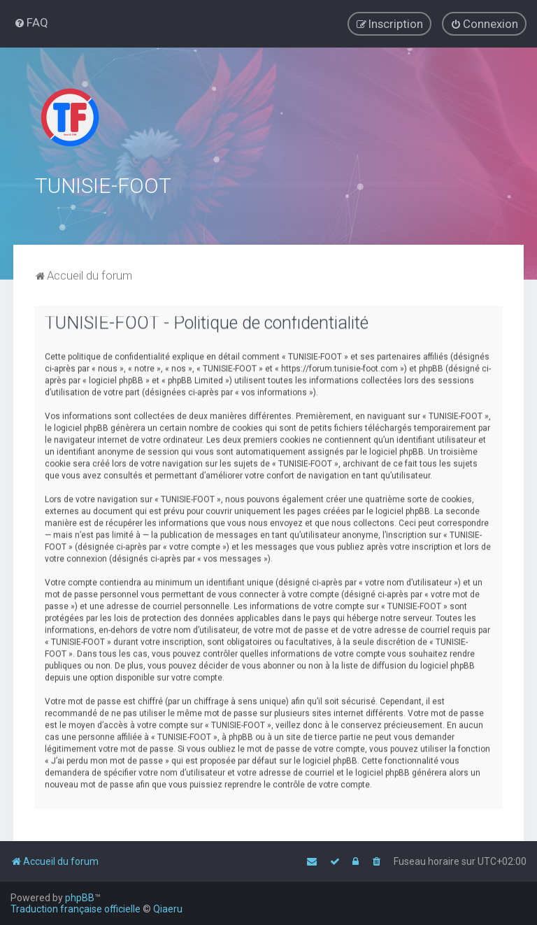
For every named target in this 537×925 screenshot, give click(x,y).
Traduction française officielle (75, 909)
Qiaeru (167, 909)
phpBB (79, 897)
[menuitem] (31, 22)
